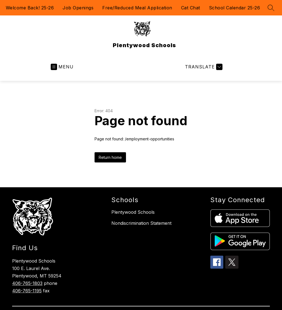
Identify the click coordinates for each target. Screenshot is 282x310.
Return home (110, 157)
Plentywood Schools (133, 212)
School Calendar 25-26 (234, 7)
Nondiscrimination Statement (141, 223)
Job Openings (78, 7)
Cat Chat (190, 7)
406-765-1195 (27, 290)
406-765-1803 (27, 283)
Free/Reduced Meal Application (137, 7)
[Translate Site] (203, 66)
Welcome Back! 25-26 (30, 7)
